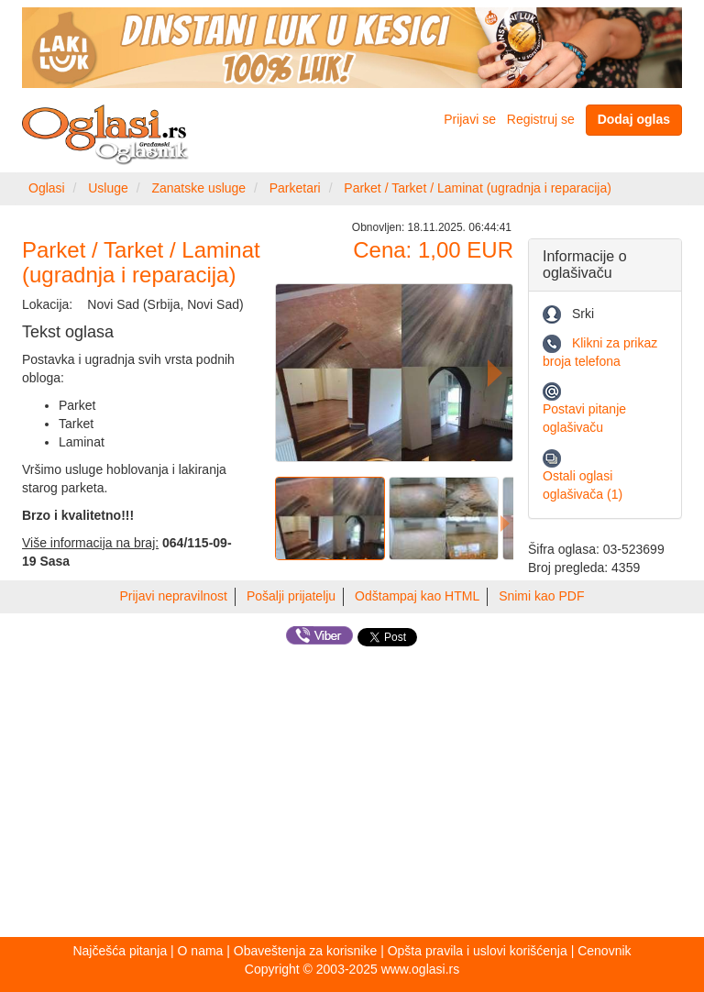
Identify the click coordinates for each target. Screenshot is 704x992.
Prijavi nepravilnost (174, 596)
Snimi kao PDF (541, 596)
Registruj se (541, 119)
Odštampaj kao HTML (417, 596)
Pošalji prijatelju (291, 596)
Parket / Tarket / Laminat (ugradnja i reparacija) (477, 188)
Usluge (108, 188)
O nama (201, 950)
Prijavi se (470, 119)
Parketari (295, 188)
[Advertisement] (352, 795)
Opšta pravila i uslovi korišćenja (477, 950)
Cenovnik (604, 950)
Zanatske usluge (198, 188)
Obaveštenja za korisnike (305, 950)
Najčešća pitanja (119, 950)
